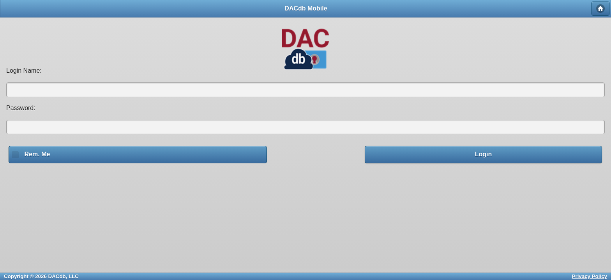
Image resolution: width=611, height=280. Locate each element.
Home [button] (600, 9)
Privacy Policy (589, 276)
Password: (20, 108)
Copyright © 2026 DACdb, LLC (41, 276)
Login (483, 154)
